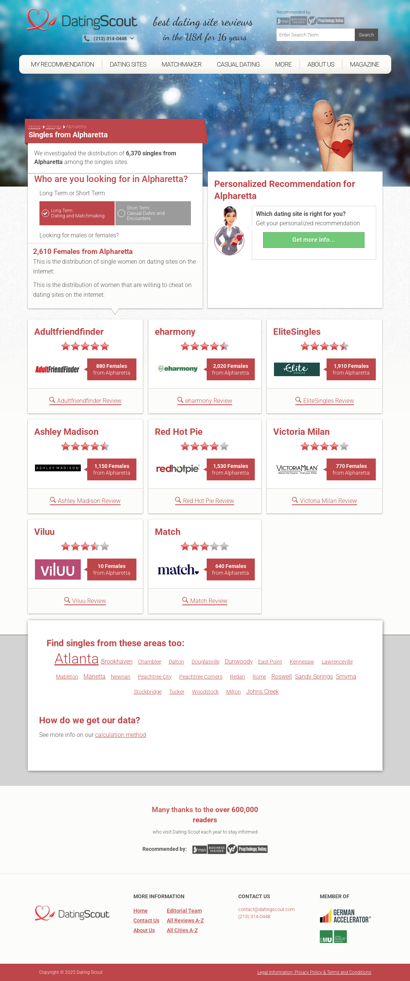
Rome (259, 677)
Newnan (120, 677)
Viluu (44, 532)
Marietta (94, 676)
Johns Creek (262, 691)
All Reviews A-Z (185, 920)
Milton (233, 692)
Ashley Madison (66, 432)
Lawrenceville (337, 662)
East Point (270, 662)
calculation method (120, 734)
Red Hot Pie (179, 432)
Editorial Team (184, 911)
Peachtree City (155, 677)
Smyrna (346, 676)
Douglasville (205, 662)
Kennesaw (302, 662)
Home (35, 126)
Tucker (177, 692)
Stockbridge (148, 692)
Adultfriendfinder (69, 331)
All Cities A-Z (182, 930)
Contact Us (146, 920)
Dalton (176, 662)
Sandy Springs (314, 676)
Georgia (53, 126)
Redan (237, 677)
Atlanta (76, 658)
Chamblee (149, 662)
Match (167, 532)
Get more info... (313, 239)
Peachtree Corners (200, 677)
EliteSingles (297, 331)
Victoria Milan (301, 432)
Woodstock (205, 692)
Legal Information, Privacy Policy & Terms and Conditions (314, 972)
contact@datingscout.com (266, 909)
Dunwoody (239, 661)
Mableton (67, 677)
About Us (144, 930)
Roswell (281, 676)
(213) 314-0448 (254, 916)
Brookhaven (117, 661)
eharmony (175, 331)
